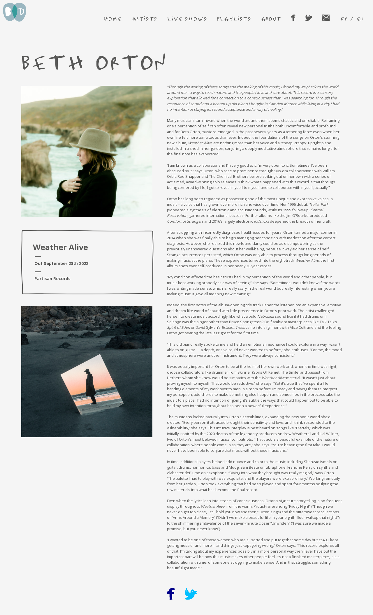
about (271, 18)
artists (145, 18)
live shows (187, 18)
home (113, 18)
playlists (234, 18)
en (360, 18)
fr (344, 18)
